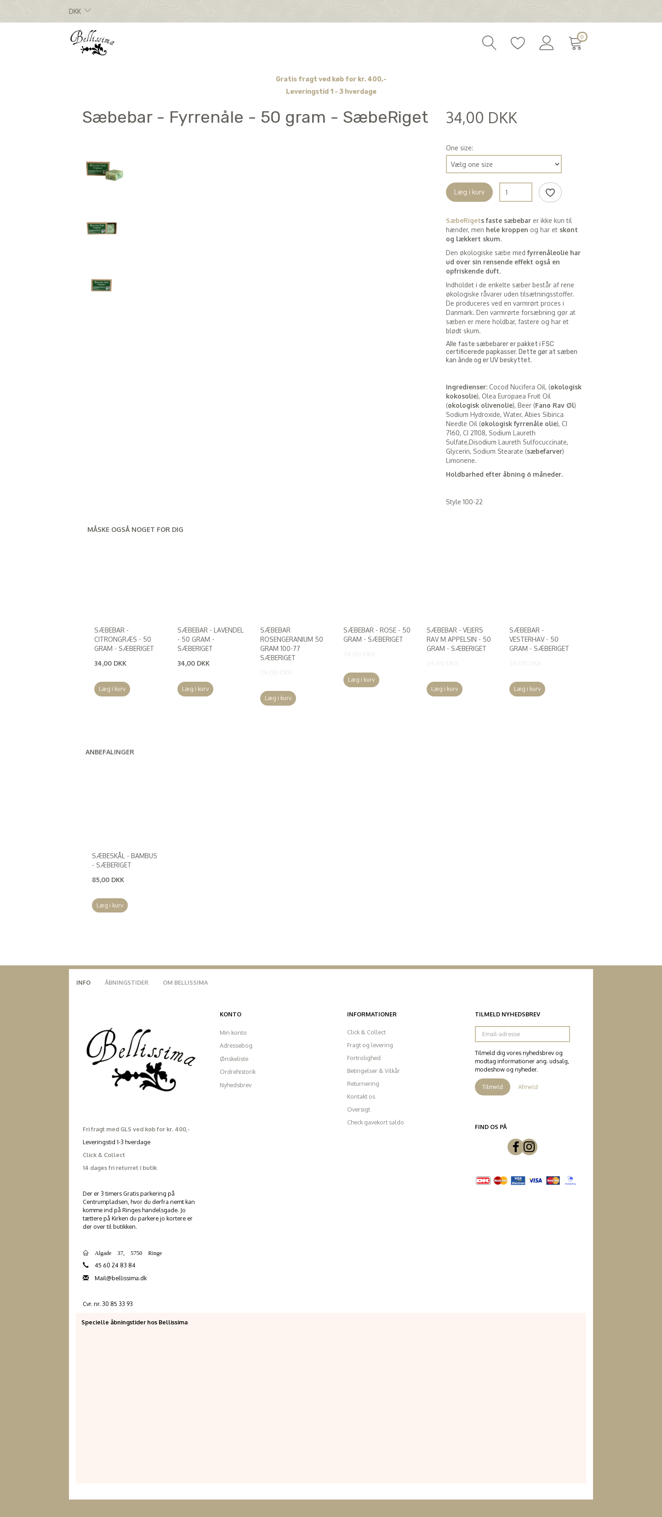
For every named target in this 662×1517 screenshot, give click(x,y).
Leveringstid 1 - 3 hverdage (331, 92)
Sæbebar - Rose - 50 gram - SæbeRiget (377, 634)
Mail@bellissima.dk (121, 1278)
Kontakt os (361, 1096)
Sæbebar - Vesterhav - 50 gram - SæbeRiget (539, 639)
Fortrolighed (364, 1057)
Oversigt (358, 1109)
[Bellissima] (92, 42)
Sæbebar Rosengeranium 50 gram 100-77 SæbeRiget (291, 644)
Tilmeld (492, 1086)
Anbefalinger (110, 752)
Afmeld (528, 1086)
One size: (459, 148)
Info (83, 982)
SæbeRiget (463, 220)
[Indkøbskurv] (577, 42)
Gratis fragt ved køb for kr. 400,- (331, 79)
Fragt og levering (370, 1045)
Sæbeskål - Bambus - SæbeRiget (124, 860)
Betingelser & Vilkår (373, 1070)
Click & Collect (366, 1032)
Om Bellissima (185, 982)
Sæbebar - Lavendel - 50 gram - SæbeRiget (210, 639)
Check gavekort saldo (375, 1122)
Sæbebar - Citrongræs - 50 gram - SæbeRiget (124, 639)
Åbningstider (126, 982)
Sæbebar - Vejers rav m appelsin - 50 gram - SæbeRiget (459, 639)
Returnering (363, 1083)
